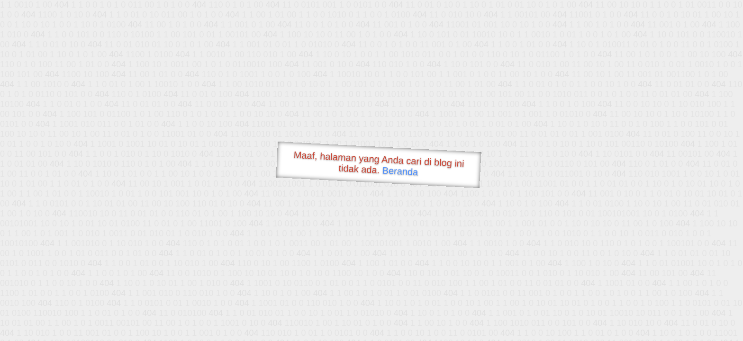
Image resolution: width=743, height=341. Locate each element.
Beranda (400, 171)
